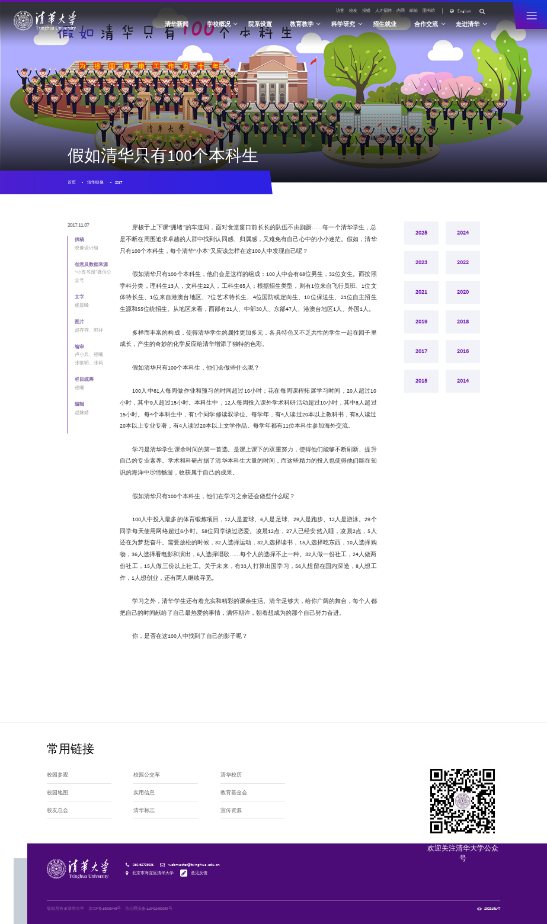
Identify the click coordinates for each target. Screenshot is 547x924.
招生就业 (384, 24)
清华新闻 (176, 24)
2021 (421, 295)
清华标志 (144, 810)
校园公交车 (146, 774)
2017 (118, 182)
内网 (400, 10)
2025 (421, 233)
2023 (421, 264)
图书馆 (429, 10)
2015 (421, 388)
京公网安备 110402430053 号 (148, 908)
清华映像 (95, 182)
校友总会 (57, 810)
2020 (463, 295)
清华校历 (231, 774)
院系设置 (260, 24)
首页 (72, 182)
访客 (340, 10)
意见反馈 (199, 872)
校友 (353, 10)
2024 (463, 233)
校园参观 (57, 774)
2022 (463, 264)
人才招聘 (383, 10)
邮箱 (414, 10)
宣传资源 (231, 810)
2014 (463, 388)
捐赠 (366, 10)
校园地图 (57, 792)
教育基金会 (233, 792)
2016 (463, 357)
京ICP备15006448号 (104, 908)
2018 (463, 326)
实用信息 (144, 792)
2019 (421, 326)
